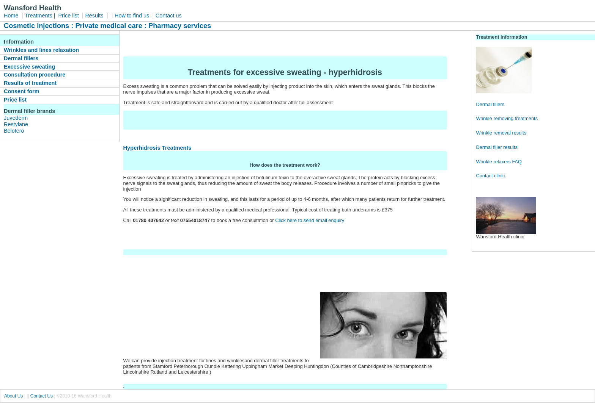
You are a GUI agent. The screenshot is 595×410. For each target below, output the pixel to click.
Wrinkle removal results (501, 133)
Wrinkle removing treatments (507, 118)
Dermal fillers (490, 104)
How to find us (133, 16)
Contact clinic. (491, 175)
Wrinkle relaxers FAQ (499, 161)
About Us (13, 396)
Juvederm (16, 118)
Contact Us (41, 396)
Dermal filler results (497, 147)
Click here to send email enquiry (310, 220)
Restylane (16, 124)
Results (94, 16)
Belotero (14, 131)
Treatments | (41, 16)
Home (11, 16)
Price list (69, 16)
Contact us (169, 16)
